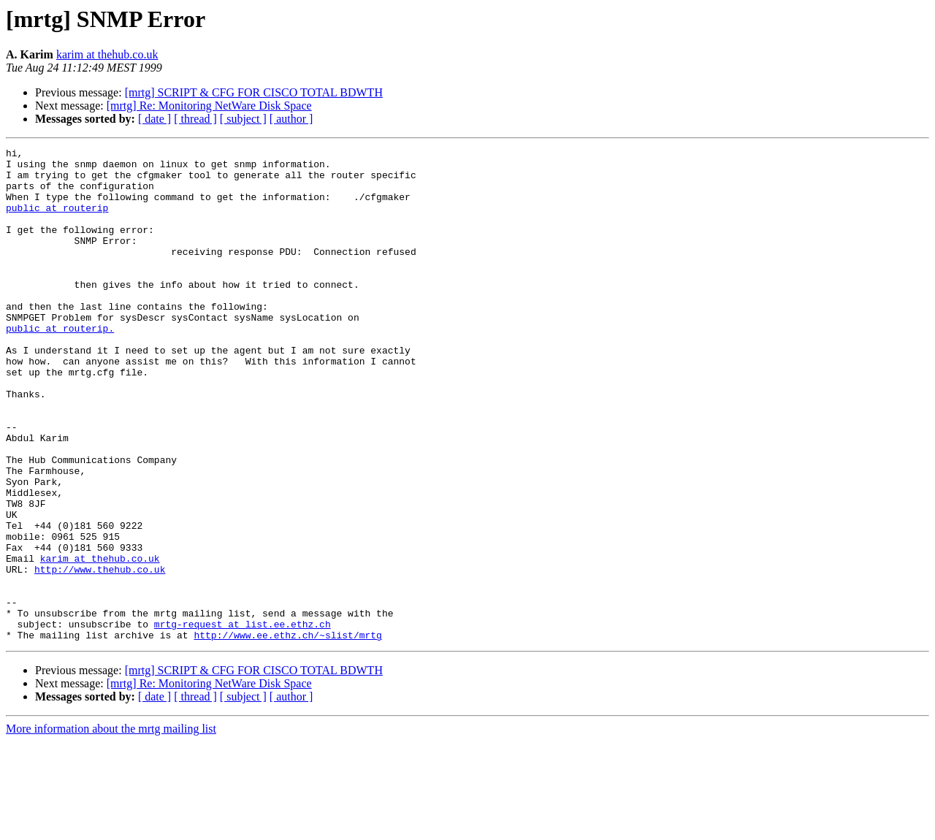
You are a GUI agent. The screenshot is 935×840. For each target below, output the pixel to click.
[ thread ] (195, 118)
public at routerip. (60, 365)
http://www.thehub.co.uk (99, 654)
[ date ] (154, 118)
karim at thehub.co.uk (107, 54)
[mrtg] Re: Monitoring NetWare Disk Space (209, 105)
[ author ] (291, 118)
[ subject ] (243, 118)
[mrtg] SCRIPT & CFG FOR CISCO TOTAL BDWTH (254, 92)
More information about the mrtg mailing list (111, 827)
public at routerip (57, 220)
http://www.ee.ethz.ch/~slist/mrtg (287, 733)
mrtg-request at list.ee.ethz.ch (242, 720)
